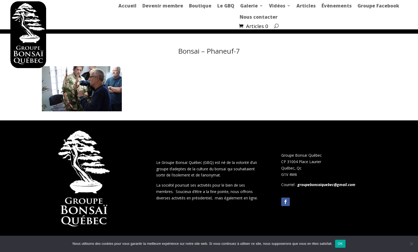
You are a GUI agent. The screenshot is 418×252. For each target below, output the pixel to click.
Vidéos (277, 5)
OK (340, 244)
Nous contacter (259, 17)
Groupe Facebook (378, 5)
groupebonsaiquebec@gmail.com (326, 184)
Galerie (249, 5)
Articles (306, 5)
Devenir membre (162, 5)
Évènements (336, 5)
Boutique (200, 5)
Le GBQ (225, 5)
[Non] (411, 243)
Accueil (127, 5)
